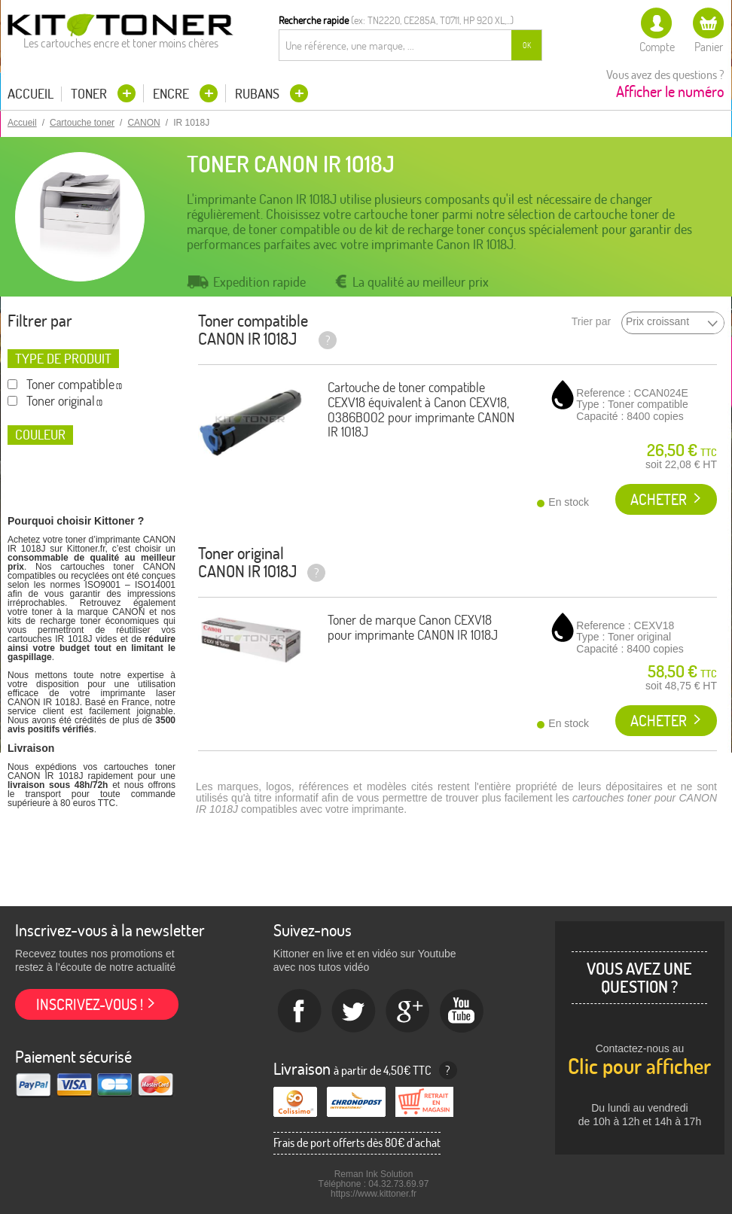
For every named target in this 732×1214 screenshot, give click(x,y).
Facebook (299, 1011)
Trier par (591, 321)
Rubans (258, 93)
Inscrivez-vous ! (89, 1004)
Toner (90, 93)
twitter (354, 1011)
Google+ (408, 1011)
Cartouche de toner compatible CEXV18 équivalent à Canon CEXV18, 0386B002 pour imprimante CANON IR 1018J (421, 409)
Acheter (658, 499)
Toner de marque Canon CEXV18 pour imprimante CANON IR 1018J (413, 627)
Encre (172, 93)
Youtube (462, 1011)
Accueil (30, 94)
